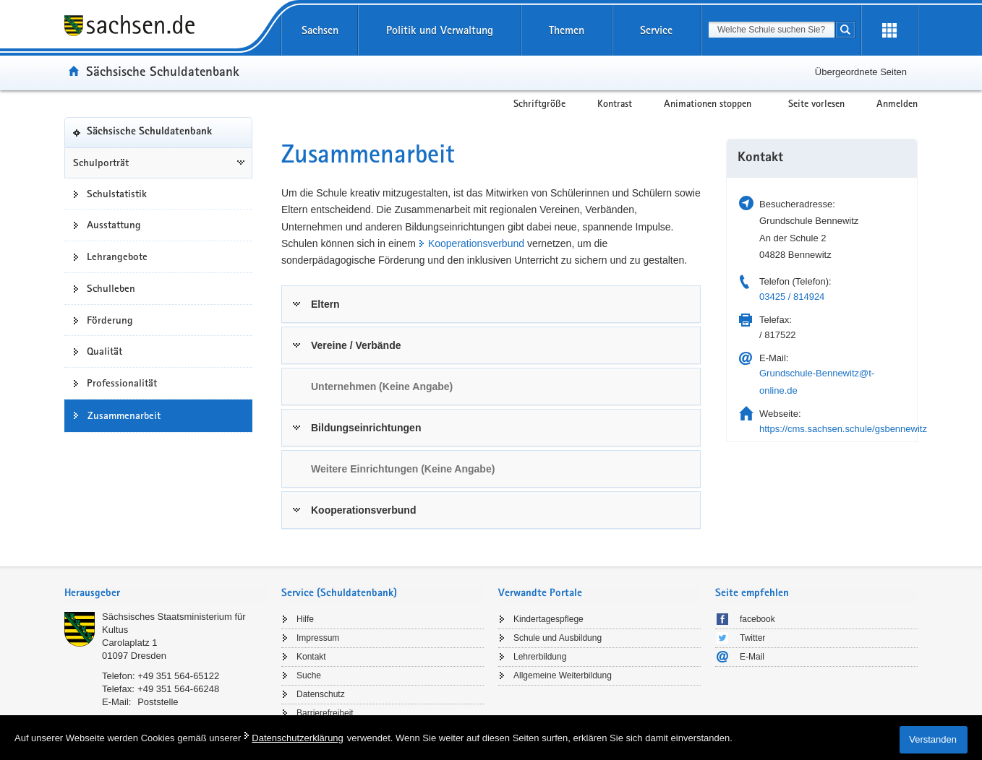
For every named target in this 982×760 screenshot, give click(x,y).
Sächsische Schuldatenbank (162, 70)
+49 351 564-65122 (178, 675)
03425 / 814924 (791, 296)
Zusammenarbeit (124, 415)
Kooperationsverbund (476, 243)
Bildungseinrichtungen (366, 427)
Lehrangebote (117, 256)
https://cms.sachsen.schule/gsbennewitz (843, 428)
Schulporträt (101, 162)
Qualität (104, 351)
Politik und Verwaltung (439, 30)
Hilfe (305, 619)
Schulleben (111, 288)
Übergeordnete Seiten (861, 71)
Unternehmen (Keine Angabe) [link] (382, 386)
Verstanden (933, 739)
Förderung (110, 320)
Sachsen (320, 30)
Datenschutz (320, 694)
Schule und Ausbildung (557, 638)
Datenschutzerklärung (297, 738)
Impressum (317, 638)
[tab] (491, 304)
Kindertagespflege (548, 619)
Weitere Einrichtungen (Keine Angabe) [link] (403, 469)
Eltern (325, 304)
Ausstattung (114, 224)
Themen (566, 30)
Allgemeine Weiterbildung (562, 675)
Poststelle (157, 701)
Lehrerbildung (539, 657)
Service (656, 30)
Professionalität (122, 382)
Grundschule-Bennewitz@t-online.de (816, 381)
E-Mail (752, 657)
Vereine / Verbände (356, 345)
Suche (308, 675)
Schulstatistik (117, 193)
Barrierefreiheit (325, 713)
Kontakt (311, 657)
